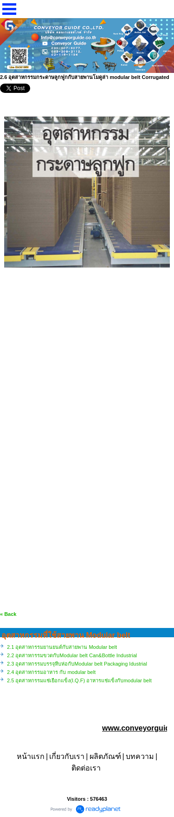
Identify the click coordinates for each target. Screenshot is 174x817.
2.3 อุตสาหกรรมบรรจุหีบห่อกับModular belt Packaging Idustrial (77, 664)
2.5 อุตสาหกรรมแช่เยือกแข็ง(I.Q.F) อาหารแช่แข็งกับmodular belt (79, 680)
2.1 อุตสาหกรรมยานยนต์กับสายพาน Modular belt (62, 647)
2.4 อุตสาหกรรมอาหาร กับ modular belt (51, 672)
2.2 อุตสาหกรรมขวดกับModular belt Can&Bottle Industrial (72, 655)
